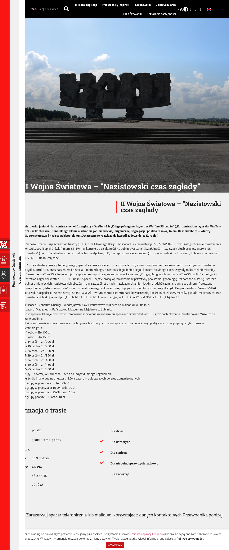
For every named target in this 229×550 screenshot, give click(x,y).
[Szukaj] (66, 9)
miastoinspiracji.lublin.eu (147, 534)
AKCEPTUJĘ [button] (115, 544)
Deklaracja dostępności (161, 14)
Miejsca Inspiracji (87, 5)
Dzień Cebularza (166, 5)
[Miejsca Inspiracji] (5, 259)
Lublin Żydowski (133, 14)
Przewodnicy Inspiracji (117, 5)
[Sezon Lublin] (5, 290)
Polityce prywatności (190, 538)
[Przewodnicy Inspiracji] (5, 275)
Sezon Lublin (144, 5)
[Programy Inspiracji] (5, 244)
